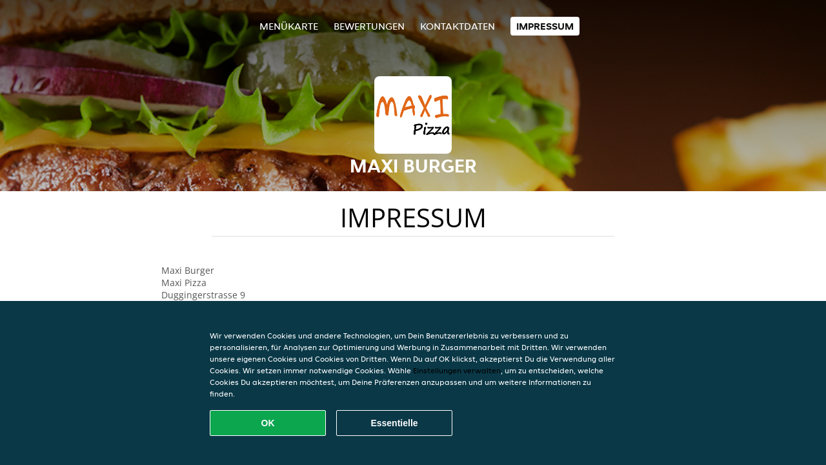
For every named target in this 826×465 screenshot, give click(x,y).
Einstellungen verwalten (457, 370)
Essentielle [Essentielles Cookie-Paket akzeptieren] (394, 423)
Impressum (545, 26)
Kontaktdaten (457, 26)
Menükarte (288, 26)
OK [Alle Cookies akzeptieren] (268, 423)
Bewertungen (369, 26)
